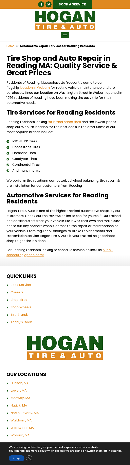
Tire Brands (20, 315)
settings (116, 451)
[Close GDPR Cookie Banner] (29, 458)
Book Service (21, 285)
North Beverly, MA (25, 413)
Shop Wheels (21, 307)
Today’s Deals (22, 322)
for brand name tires (64, 121)
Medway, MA (20, 398)
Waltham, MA (21, 420)
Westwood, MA (22, 428)
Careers (17, 292)
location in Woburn (35, 87)
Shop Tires (19, 300)
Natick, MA (19, 405)
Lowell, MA (19, 390)
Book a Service (72, 4)
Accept (16, 458)
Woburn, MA (20, 435)
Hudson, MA (20, 383)
